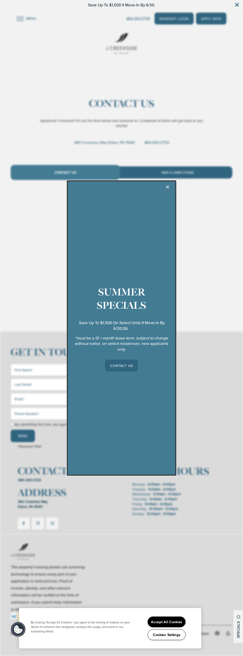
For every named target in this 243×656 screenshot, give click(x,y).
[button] (121, 365)
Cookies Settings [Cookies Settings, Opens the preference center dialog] (167, 634)
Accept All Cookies (166, 621)
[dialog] (121, 328)
